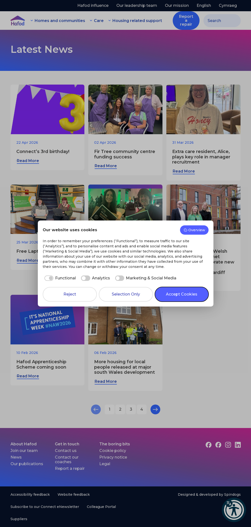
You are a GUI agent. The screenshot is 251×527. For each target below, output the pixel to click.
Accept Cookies (181, 294)
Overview (194, 230)
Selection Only (126, 294)
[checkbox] (59, 278)
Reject (69, 294)
